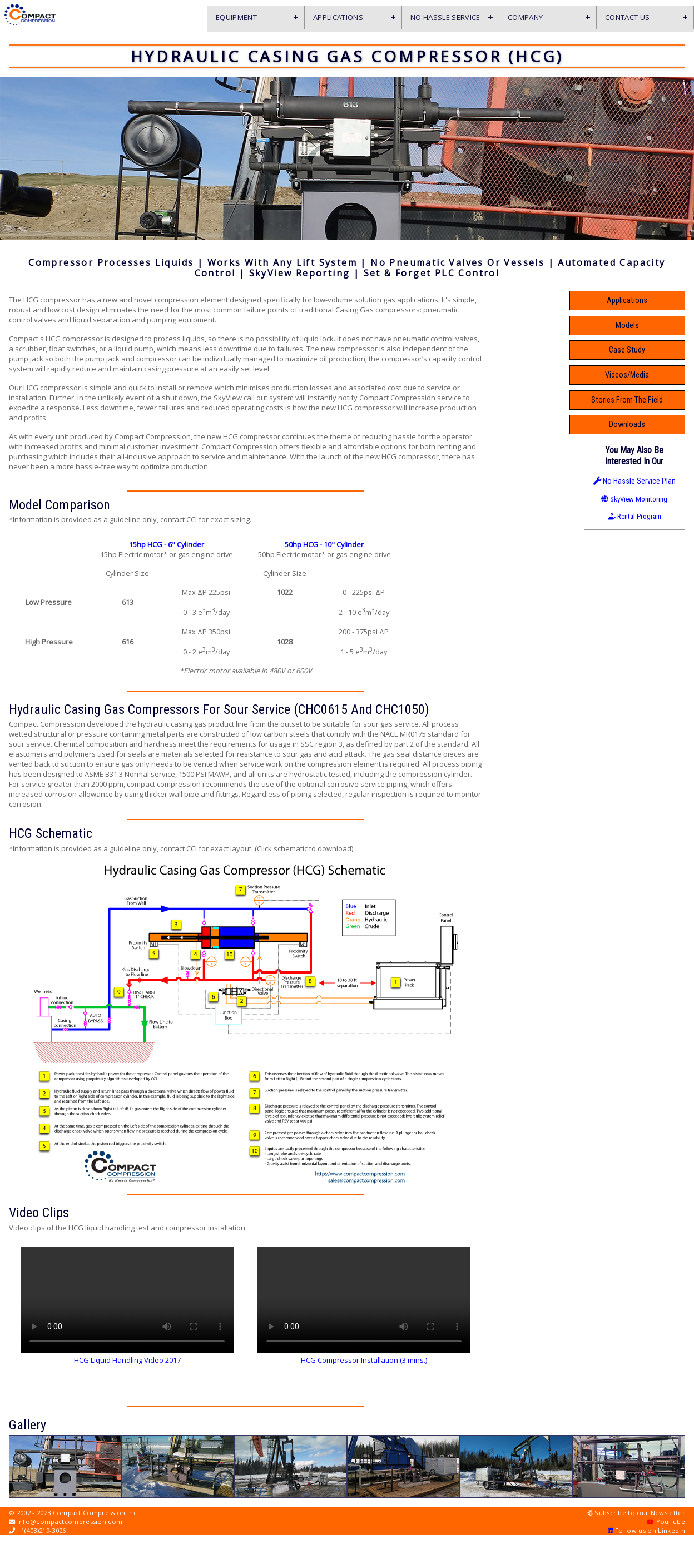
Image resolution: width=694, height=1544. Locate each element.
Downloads (634, 424)
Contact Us (627, 17)
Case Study (634, 350)
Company (525, 17)
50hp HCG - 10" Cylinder (324, 544)
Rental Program (634, 516)
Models (634, 325)
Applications (338, 17)
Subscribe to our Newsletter (636, 1512)
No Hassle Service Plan (634, 481)
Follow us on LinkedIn (646, 1530)
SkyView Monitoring (634, 499)
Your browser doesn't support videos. (127, 1293)
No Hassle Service (445, 17)
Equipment (236, 17)
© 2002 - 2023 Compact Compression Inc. (73, 1512)
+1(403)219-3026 (37, 1530)
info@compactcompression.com (65, 1521)
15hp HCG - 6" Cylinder (166, 544)
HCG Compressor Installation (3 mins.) (364, 1360)
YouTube (666, 1521)
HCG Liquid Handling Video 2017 (127, 1360)
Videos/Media (634, 375)
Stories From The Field (634, 400)
